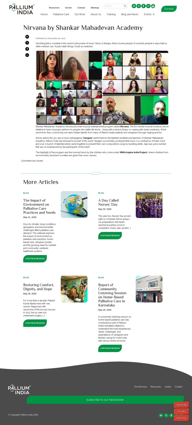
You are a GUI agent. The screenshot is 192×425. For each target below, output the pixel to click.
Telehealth (181, 405)
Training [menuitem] (111, 14)
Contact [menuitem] (81, 8)
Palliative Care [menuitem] (61, 14)
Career (168, 387)
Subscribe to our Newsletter (105, 399)
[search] (125, 6)
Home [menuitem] (44, 14)
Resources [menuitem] (54, 8)
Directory (181, 418)
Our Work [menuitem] (80, 14)
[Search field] (113, 6)
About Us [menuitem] (96, 14)
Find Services (140, 387)
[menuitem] (134, 6)
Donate (169, 8)
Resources (156, 387)
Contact (178, 387)
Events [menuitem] (148, 14)
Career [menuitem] (68, 8)
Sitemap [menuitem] (95, 8)
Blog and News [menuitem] (129, 14)
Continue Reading (35, 259)
